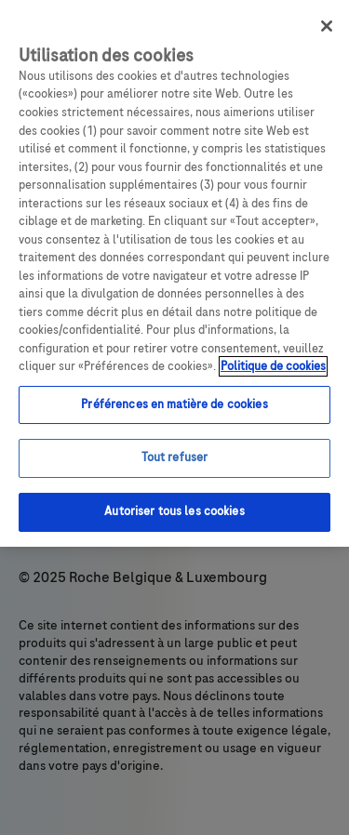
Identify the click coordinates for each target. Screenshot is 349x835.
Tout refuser (174, 457)
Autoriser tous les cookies (174, 511)
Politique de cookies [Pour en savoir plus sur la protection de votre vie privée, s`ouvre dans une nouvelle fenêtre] (273, 366)
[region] (174, 273)
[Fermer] (326, 26)
